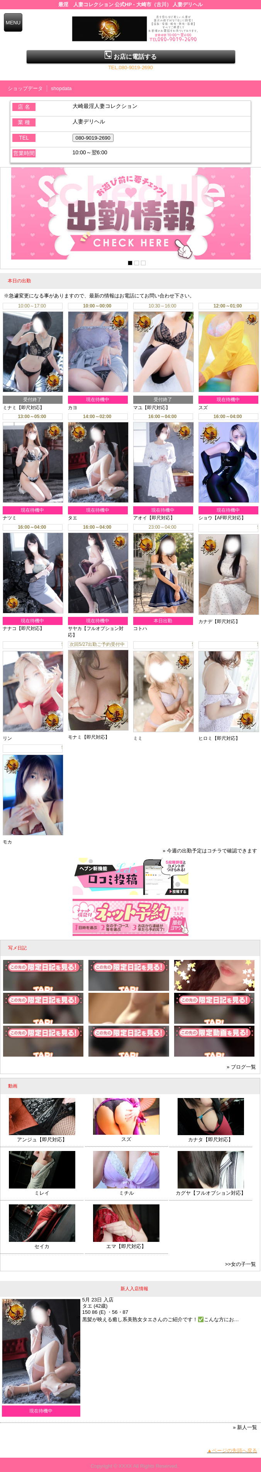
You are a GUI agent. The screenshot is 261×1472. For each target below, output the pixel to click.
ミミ (137, 737)
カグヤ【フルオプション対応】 (211, 1190)
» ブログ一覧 (241, 1064)
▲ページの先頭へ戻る (232, 1448)
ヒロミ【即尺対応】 (219, 737)
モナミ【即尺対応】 (89, 737)
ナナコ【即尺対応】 (23, 628)
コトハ (140, 628)
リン (7, 737)
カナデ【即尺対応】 (219, 620)
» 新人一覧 (245, 1425)
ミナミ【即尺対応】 (23, 407)
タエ (72, 518)
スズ (203, 407)
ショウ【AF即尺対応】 (222, 518)
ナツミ (10, 518)
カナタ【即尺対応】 (210, 1137)
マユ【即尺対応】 (151, 407)
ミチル (126, 1190)
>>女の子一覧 (240, 1261)
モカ (7, 839)
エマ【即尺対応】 (126, 1243)
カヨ (72, 407)
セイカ (41, 1243)
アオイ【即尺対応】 (154, 518)
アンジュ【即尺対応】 (42, 1137)
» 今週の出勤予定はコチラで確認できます (210, 848)
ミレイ (41, 1190)
